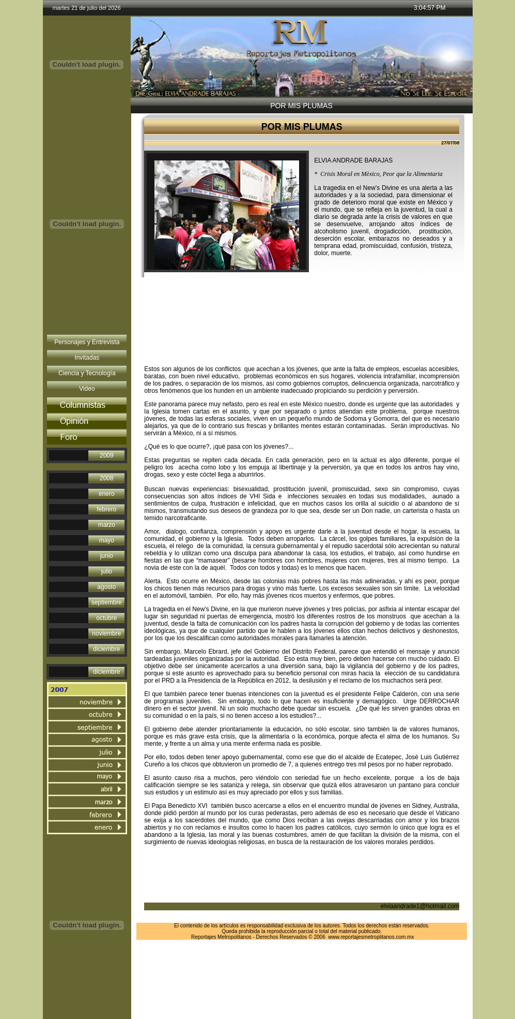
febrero (106, 509)
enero (107, 493)
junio (106, 555)
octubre (106, 618)
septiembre (106, 602)
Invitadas (86, 357)
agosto (106, 586)
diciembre (106, 649)
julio (106, 571)
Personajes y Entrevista (86, 342)
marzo (106, 524)
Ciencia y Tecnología (87, 373)
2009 (107, 455)
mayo (106, 540)
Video (87, 388)
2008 (107, 478)
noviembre (106, 633)
